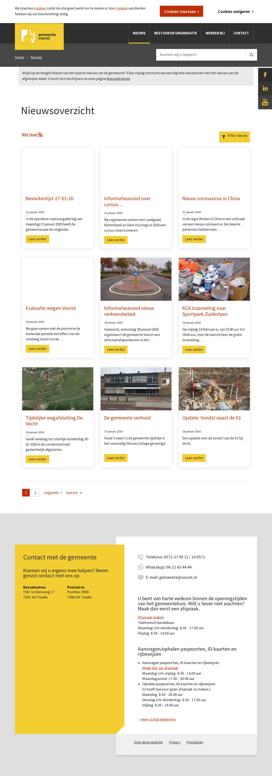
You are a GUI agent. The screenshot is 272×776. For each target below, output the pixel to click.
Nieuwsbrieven (118, 78)
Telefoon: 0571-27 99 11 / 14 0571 (175, 556)
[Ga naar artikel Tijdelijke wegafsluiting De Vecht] (57, 388)
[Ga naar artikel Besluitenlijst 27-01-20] (57, 169)
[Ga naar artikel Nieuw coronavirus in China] (214, 169)
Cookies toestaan (180, 11)
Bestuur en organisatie (175, 33)
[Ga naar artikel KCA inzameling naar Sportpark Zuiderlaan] (214, 278)
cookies (40, 8)
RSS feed (29, 134)
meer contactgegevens (158, 719)
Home (19, 57)
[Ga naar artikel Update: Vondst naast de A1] (214, 388)
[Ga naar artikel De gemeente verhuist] (136, 388)
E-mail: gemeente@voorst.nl (171, 577)
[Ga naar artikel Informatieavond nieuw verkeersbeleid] (136, 278)
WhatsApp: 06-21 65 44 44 (168, 567)
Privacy (174, 742)
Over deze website (148, 742)
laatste (72, 492)
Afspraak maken (151, 617)
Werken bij (215, 33)
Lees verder (37, 239)
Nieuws (139, 33)
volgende (51, 492)
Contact (241, 33)
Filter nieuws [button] (238, 135)
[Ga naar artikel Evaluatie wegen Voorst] (57, 278)
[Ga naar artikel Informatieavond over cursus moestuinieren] (136, 169)
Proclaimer (195, 742)
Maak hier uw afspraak (160, 668)
